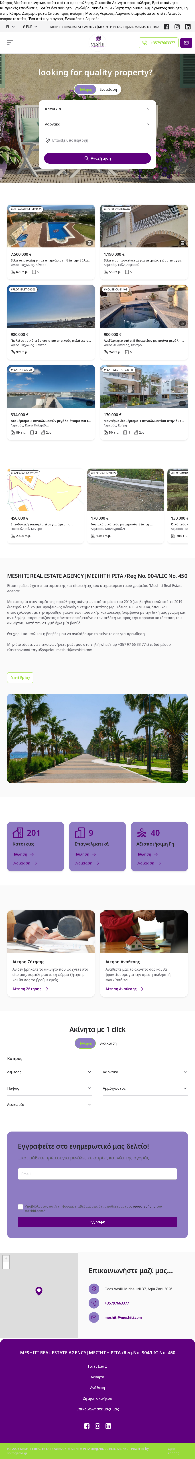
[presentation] (51, 1192)
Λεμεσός (49, 1072)
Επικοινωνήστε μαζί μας (97, 1409)
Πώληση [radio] (85, 89)
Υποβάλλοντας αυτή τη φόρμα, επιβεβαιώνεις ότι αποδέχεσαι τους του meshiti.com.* (93, 1208)
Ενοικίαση (24, 863)
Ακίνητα (97, 1377)
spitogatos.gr (17, 1453)
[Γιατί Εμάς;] (20, 677)
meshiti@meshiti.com (74, 649)
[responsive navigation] (10, 43)
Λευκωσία (49, 1104)
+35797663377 (117, 1303)
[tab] (85, 1043)
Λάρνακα (145, 1072)
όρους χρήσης (144, 1206)
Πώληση (23, 854)
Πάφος (49, 1088)
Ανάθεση (97, 1387)
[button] (39, 1291)
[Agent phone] (159, 42)
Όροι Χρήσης (173, 1451)
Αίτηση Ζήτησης (30, 989)
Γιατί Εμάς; (20, 677)
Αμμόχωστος (145, 1088)
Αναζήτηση (97, 158)
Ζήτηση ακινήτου (97, 1398)
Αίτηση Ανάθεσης (125, 989)
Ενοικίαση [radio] (108, 89)
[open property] (51, 242)
